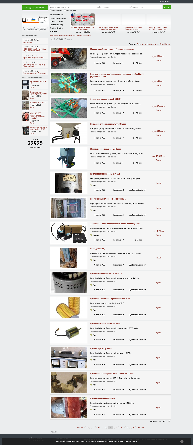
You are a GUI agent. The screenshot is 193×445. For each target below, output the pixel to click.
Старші (162, 44)
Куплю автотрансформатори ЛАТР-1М (106, 273)
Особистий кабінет (57, 28)
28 (133, 427)
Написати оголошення (58, 18)
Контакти (53, 31)
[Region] (113, 7)
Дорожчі (156, 44)
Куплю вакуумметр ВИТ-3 (101, 348)
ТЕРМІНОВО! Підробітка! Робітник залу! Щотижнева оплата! (35, 50)
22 (99, 427)
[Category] (146, 7)
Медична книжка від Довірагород (35, 73)
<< (78, 427)
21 (93, 427)
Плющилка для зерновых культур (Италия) (108, 124)
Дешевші (149, 44)
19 (82, 427)
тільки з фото (71, 11)
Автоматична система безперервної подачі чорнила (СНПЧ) (115, 224)
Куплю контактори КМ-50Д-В (102, 398)
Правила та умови (56, 21)
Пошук (167, 7)
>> (143, 427)
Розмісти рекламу (56, 25)
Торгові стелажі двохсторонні (33, 58)
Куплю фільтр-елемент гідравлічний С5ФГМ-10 (110, 298)
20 (87, 427)
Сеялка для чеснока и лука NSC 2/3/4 (105, 99)
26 (122, 427)
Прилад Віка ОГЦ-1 (98, 249)
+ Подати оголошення (35, 8)
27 (128, 427)
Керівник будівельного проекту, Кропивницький (34, 65)
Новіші (167, 44)
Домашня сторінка (57, 15)
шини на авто (27, 42)
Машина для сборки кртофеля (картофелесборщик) (112, 49)
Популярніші (141, 44)
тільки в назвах (57, 11)
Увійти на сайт (165, 2)
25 (116, 427)
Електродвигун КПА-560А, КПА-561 (105, 174)
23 (104, 427)
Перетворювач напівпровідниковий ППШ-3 (108, 199)
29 (139, 427)
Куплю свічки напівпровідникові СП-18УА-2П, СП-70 (112, 373)
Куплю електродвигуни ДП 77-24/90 (105, 323)
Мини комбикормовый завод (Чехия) (105, 149)
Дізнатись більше (130, 441)
